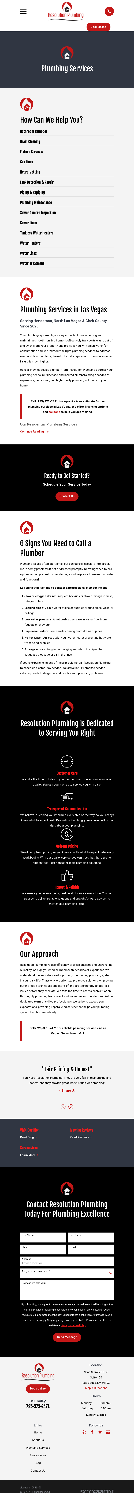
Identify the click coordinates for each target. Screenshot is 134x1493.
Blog (38, 1463)
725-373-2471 (38, 1406)
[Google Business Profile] (108, 1432)
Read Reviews (81, 1137)
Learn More (29, 1155)
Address (26, 1259)
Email (73, 1247)
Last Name (75, 1235)
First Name (28, 1235)
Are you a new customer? (36, 1271)
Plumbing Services (38, 1447)
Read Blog (28, 1137)
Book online (98, 27)
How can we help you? (34, 1283)
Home (38, 1432)
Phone (25, 1247)
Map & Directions (96, 1388)
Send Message (67, 1337)
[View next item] (70, 1106)
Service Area (38, 1455)
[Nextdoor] (100, 1432)
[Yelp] (84, 1432)
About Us (38, 1440)
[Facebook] (92, 1432)
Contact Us (67, 496)
